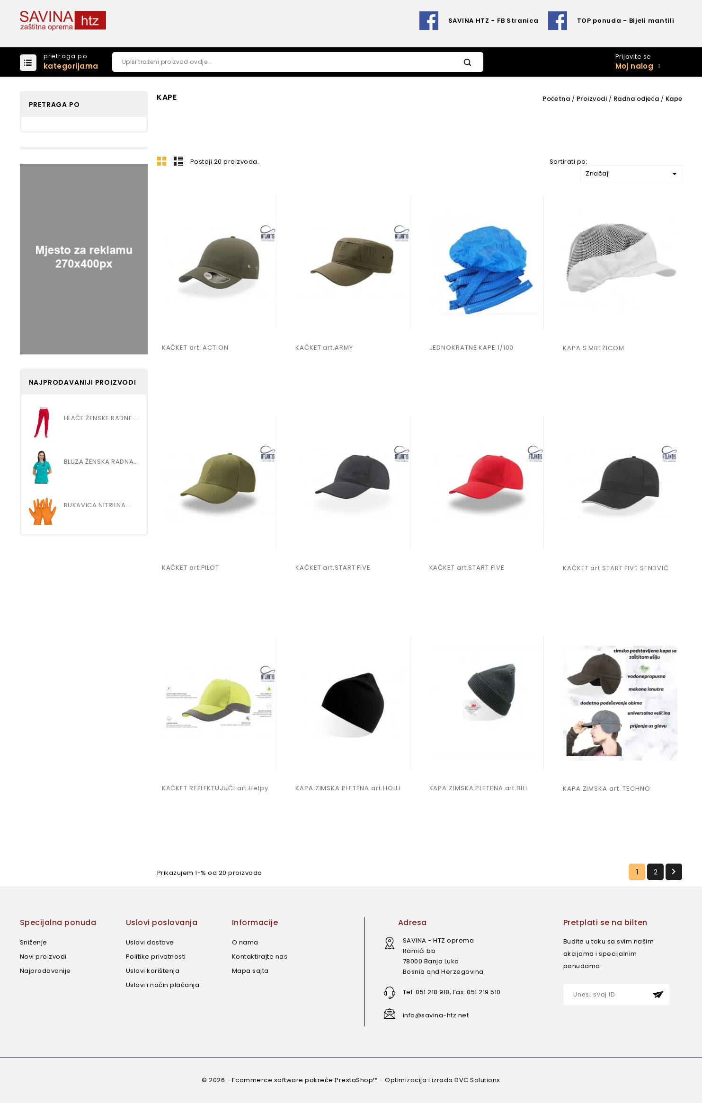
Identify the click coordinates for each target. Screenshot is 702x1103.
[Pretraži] (298, 62)
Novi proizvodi (43, 956)
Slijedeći (673, 871)
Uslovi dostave (150, 942)
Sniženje (33, 942)
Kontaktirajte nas (260, 956)
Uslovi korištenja (153, 970)
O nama (245, 942)
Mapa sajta (250, 970)
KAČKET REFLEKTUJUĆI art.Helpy (215, 788)
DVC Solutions (477, 1080)
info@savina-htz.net (436, 1015)
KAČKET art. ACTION (195, 347)
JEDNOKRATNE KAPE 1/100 (471, 347)
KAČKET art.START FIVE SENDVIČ (616, 568)
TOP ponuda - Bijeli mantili (626, 20)
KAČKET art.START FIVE (333, 567)
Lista (178, 161)
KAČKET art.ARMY (324, 347)
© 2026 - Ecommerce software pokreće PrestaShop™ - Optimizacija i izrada (328, 1080)
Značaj (633, 173)
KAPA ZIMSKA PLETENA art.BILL (478, 788)
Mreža (162, 161)
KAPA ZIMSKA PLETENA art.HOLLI (347, 788)
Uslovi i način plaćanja (163, 984)
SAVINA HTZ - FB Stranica (493, 20)
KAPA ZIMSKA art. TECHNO (606, 788)
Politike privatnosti (156, 956)
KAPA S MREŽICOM (593, 348)
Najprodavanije (45, 970)
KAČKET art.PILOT (190, 567)
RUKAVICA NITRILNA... (97, 505)
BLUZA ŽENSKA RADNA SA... (101, 461)
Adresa (412, 922)
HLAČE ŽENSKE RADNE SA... (101, 418)
